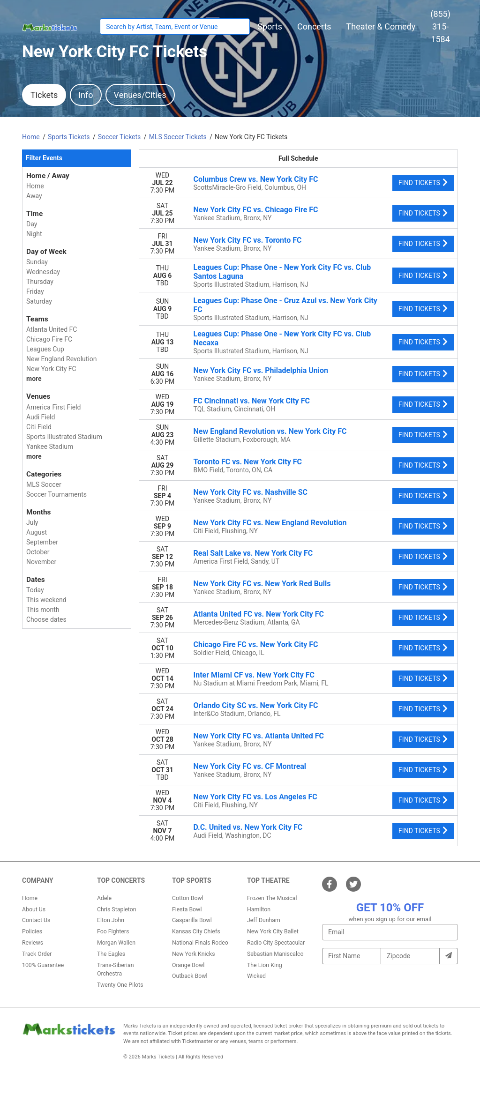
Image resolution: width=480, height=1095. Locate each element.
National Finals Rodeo (200, 942)
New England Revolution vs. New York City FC (270, 431)
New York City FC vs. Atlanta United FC (259, 735)
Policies (32, 931)
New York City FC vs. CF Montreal (250, 766)
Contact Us (36, 920)
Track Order (37, 954)
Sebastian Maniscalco (275, 954)
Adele (104, 898)
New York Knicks (193, 954)
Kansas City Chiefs (196, 931)
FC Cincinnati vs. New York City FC (252, 400)
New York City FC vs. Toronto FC (248, 240)
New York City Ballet (273, 931)
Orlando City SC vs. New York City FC (256, 705)
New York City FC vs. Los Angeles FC (255, 796)
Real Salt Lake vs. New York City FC (253, 553)
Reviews (32, 942)
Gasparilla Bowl (192, 920)
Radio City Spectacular (276, 942)
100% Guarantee (43, 965)
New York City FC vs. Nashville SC (251, 492)
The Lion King (264, 965)
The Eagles (111, 954)
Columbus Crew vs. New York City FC (256, 179)
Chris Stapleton (116, 909)
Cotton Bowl (187, 898)
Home (30, 898)
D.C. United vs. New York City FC (248, 827)
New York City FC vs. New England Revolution (270, 522)
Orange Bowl (188, 965)
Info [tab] (85, 95)
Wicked (256, 976)
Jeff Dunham (263, 920)
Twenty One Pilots (120, 985)
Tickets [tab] (44, 95)
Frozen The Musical (272, 898)
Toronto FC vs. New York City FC (248, 461)
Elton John (110, 920)
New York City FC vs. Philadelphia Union (261, 370)
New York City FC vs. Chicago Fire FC (256, 209)
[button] (270, 26)
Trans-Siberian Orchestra (115, 969)
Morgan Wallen (116, 942)
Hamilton (258, 909)
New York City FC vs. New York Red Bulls (262, 583)
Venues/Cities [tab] (140, 95)
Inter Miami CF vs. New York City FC (254, 674)
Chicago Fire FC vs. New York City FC (256, 644)
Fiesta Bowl (187, 909)
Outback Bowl (190, 976)
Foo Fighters (113, 931)
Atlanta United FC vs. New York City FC (259, 614)
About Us (33, 909)
